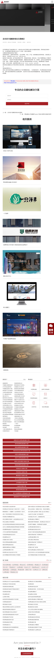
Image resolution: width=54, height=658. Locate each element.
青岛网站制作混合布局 (33, 397)
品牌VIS (11, 598)
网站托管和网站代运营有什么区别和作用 (11, 417)
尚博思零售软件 (6, 269)
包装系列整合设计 (13, 604)
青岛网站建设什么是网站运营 (34, 440)
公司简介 (43, 606)
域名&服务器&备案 (25, 615)
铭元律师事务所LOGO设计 (20, 251)
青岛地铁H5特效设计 (7, 260)
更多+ (24, 218)
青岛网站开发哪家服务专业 (8, 327)
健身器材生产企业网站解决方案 (14, 307)
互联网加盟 (16, 652)
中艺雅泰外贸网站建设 (19, 246)
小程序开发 (24, 602)
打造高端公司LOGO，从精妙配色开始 (36, 327)
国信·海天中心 (6, 234)
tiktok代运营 (37, 652)
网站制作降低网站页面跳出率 (9, 420)
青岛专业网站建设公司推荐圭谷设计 (36, 360)
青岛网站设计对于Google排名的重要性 (11, 392)
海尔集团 (5, 266)
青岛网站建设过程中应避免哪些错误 (10, 437)
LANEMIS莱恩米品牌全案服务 (8, 231)
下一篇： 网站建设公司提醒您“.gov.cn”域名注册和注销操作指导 (35, 114)
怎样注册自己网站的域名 (33, 350)
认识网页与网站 (6, 407)
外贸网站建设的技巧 (7, 412)
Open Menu (52, 2)
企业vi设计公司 (44, 377)
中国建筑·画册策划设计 (8, 223)
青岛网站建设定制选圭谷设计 (34, 340)
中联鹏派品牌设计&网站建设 (8, 227)
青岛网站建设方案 (32, 432)
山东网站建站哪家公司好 (33, 347)
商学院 (42, 604)
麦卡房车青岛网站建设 (8, 240)
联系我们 (43, 608)
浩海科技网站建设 (7, 257)
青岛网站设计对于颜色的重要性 (35, 392)
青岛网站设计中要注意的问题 (9, 394)
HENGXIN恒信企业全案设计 (20, 242)
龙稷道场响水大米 (18, 255)
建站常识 (35, 602)
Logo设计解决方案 (39, 300)
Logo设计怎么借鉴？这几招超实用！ (36, 324)
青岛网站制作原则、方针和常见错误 (36, 399)
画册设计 (11, 606)
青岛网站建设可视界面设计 (8, 440)
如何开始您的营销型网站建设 (34, 407)
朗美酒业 (5, 262)
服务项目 (43, 598)
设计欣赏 (35, 604)
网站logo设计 (23, 375)
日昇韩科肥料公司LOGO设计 (8, 244)
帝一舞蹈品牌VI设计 (7, 233)
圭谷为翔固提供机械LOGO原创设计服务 (37, 365)
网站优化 (35, 600)
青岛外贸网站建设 (7, 375)
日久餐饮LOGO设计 (7, 242)
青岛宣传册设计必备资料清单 (9, 317)
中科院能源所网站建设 (8, 247)
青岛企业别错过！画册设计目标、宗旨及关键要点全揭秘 (39, 319)
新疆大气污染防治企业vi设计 (20, 238)
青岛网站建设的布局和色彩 (34, 427)
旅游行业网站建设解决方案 (39, 286)
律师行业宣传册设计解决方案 (14, 289)
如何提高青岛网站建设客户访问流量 (10, 409)
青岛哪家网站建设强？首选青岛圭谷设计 (11, 340)
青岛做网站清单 (6, 404)
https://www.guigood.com (10, 82)
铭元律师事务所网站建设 (8, 253)
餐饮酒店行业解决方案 (14, 296)
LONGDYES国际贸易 (19, 236)
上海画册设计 (23, 652)
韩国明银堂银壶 (6, 264)
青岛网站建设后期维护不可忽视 (35, 437)
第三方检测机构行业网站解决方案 (39, 303)
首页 (42, 596)
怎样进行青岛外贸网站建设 (34, 422)
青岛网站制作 (31, 394)
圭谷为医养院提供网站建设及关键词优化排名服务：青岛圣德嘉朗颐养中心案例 (14, 335)
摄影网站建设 (6, 380)
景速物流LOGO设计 (18, 247)
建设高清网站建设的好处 (8, 355)
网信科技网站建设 (18, 268)
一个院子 (16, 262)
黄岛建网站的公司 (7, 347)
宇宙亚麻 (16, 269)
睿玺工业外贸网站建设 (19, 260)
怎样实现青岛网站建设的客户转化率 (10, 425)
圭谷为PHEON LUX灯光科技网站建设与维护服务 (39, 362)
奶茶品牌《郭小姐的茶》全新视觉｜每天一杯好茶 (8, 229)
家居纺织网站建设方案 (14, 303)
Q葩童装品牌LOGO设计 (19, 234)
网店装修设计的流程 (7, 415)
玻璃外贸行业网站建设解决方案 (14, 279)
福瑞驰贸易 (5, 222)
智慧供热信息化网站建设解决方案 (39, 282)
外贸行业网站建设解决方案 (14, 286)
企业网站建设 (20, 377)
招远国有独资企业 (18, 222)
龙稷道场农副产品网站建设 (20, 249)
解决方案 (43, 602)
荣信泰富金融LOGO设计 (19, 253)
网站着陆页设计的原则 (33, 417)
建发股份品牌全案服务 (19, 227)
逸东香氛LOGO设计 (7, 249)
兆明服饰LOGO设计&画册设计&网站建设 (20, 225)
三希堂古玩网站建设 (18, 257)
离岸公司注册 (30, 652)
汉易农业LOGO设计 (18, 231)
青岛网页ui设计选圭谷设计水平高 (10, 362)
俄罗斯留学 (5, 255)
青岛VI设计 (5, 377)
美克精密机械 (17, 264)
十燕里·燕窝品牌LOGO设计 (8, 268)
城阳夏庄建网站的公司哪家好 (9, 357)
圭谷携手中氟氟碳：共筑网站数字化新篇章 (37, 335)
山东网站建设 (6, 382)
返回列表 (29, 42)
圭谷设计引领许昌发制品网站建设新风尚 (37, 342)
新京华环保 (16, 266)
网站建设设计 (12, 377)
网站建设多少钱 (14, 382)
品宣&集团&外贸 (25, 598)
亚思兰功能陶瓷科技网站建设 (8, 246)
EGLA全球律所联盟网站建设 (20, 258)
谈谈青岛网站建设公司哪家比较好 (35, 409)
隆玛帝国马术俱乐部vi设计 (8, 236)
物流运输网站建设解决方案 (14, 282)
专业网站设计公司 (37, 380)
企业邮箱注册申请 (36, 644)
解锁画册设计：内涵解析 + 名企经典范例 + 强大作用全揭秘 (14, 322)
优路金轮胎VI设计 (6, 258)
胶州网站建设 (30, 375)
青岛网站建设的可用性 (8, 432)
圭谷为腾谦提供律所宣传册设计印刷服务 (11, 365)
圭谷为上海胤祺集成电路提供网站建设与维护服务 (13, 337)
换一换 (49, 370)
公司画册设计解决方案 (14, 300)
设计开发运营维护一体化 (25, 612)
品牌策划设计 (20, 580)
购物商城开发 (24, 600)
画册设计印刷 (28, 380)
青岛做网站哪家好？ (32, 402)
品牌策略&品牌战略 (13, 596)
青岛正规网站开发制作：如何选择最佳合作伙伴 (13, 329)
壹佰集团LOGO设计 (18, 244)
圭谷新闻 (35, 598)
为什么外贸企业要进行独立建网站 (35, 420)
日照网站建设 (13, 380)
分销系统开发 (24, 604)
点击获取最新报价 (27, 464)
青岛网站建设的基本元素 (8, 430)
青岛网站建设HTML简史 (8, 427)
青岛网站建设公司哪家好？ (34, 329)
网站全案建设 (24, 596)
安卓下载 (43, 652)
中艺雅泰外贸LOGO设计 (19, 240)
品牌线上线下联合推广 (25, 607)
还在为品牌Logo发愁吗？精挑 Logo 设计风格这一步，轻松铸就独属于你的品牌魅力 (39, 322)
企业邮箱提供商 (27, 580)
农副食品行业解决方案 (14, 293)
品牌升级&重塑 (12, 602)
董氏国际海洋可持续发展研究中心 (20, 223)
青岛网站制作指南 (7, 402)
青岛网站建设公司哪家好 (33, 435)
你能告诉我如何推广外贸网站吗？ (35, 345)
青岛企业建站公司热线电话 (8, 332)
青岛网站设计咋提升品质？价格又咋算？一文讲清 (13, 319)
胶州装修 (11, 652)
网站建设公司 (38, 375)
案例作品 (43, 600)
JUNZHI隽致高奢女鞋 (19, 229)
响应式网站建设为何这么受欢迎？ (10, 422)
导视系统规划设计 (13, 608)
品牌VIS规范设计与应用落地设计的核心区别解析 (38, 317)
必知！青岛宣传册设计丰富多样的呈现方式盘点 (13, 324)
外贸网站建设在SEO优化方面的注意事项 (37, 412)
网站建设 (13, 81)
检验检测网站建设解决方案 (39, 289)
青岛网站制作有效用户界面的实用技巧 (11, 399)
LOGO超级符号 (12, 600)
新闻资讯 (35, 596)
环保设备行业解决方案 (39, 293)
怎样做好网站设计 (32, 425)
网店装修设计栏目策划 (33, 415)
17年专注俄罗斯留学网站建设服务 (10, 342)
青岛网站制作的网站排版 (8, 397)
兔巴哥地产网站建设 (7, 251)
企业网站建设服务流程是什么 (34, 337)
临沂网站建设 (15, 375)
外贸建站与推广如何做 (8, 350)
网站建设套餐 (21, 380)
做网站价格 (44, 380)
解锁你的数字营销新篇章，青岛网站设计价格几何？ (39, 332)
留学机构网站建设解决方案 (39, 279)
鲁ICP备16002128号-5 (39, 647)
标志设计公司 (27, 377)
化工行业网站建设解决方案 (39, 296)
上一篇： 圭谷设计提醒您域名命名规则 (12, 112)
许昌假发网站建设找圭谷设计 (9, 345)
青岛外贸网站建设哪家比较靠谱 (9, 352)
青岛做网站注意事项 (32, 404)
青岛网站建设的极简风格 (33, 430)
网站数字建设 (13, 580)
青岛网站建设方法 (7, 435)
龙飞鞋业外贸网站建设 (8, 238)
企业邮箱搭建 (24, 609)
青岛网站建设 (45, 375)
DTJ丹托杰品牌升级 (7, 225)
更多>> (49, 313)
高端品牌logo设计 (36, 377)
